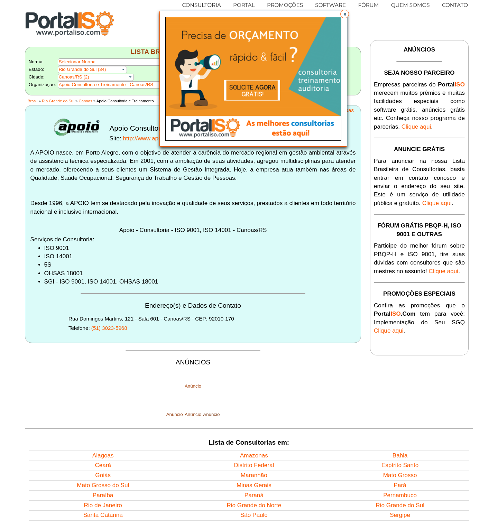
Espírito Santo (399, 465)
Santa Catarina (103, 515)
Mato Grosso (400, 475)
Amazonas (254, 455)
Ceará (103, 465)
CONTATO (455, 5)
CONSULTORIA (201, 5)
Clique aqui (416, 126)
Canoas (85, 101)
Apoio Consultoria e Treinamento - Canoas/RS (106, 84)
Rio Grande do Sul (58, 101)
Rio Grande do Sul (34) (82, 69)
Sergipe (400, 515)
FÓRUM (368, 5)
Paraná (254, 495)
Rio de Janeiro (103, 505)
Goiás (103, 475)
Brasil (32, 101)
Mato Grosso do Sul (103, 485)
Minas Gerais (254, 485)
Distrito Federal (254, 465)
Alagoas (103, 455)
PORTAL (244, 5)
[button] (344, 14)
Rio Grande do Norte (254, 505)
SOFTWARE (330, 5)
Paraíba (103, 495)
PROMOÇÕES (285, 5)
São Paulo (254, 515)
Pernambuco (400, 495)
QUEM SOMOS (410, 5)
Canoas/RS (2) (74, 77)
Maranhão (254, 475)
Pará (400, 485)
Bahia (400, 455)
